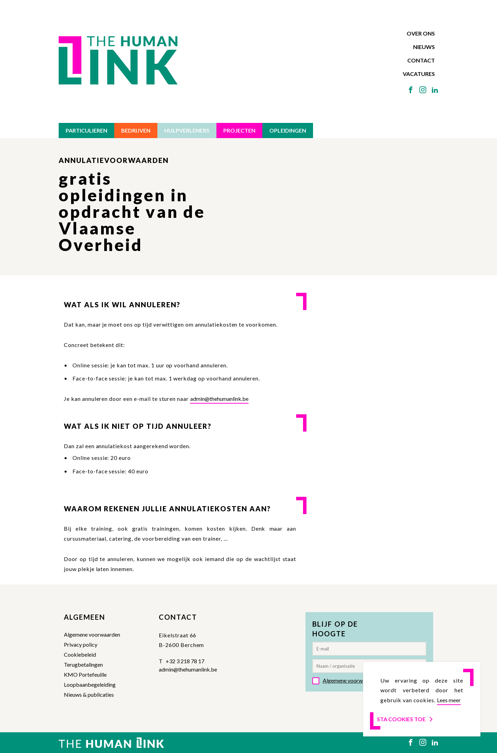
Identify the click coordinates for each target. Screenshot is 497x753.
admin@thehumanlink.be (219, 398)
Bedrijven (135, 130)
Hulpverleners (186, 130)
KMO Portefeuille (85, 674)
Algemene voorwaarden (92, 634)
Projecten (239, 130)
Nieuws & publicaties (89, 694)
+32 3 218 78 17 (185, 661)
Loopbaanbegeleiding (90, 684)
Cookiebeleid (80, 654)
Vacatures (419, 73)
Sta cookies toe (405, 719)
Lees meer (449, 700)
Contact (421, 60)
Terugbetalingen (83, 664)
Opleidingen (287, 130)
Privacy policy (80, 644)
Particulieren (86, 130)
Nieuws (424, 47)
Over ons (421, 33)
